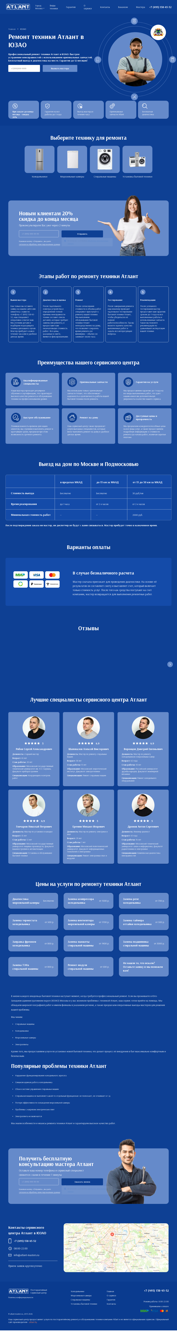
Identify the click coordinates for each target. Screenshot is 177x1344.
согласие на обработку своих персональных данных (39, 244)
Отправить (82, 234)
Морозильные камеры (81, 1309)
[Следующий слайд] (170, 667)
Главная (110, 1304)
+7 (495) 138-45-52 (160, 7)
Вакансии (123, 7)
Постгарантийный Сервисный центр (18, 7)
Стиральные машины (80, 1313)
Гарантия (71, 7)
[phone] (39, 233)
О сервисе (88, 7)
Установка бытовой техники (84, 1317)
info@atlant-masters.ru (26, 1268)
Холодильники (77, 1304)
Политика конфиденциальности (20, 1311)
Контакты (105, 7)
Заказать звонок (82, 1195)
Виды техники (54, 7)
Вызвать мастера (60, 68)
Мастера (140, 7)
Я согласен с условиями (87, 242)
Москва (38, 8)
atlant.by (33, 1335)
